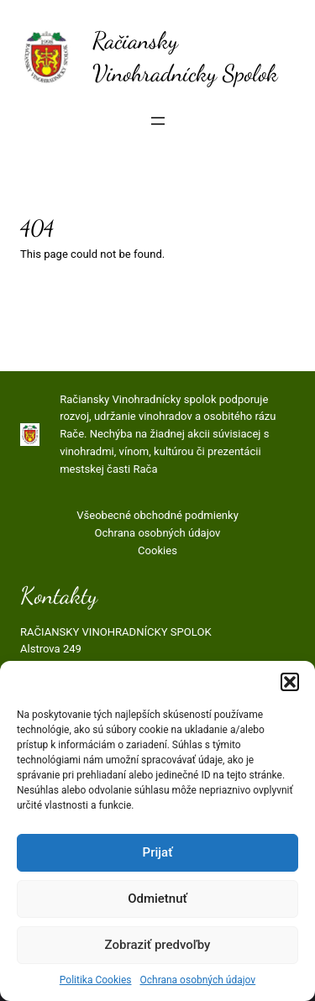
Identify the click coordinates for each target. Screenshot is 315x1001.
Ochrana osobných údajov (197, 980)
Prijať (158, 852)
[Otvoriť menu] (158, 121)
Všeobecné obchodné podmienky (157, 515)
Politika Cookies (96, 980)
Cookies (157, 550)
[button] (289, 681)
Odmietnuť (157, 898)
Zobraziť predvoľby (158, 944)
